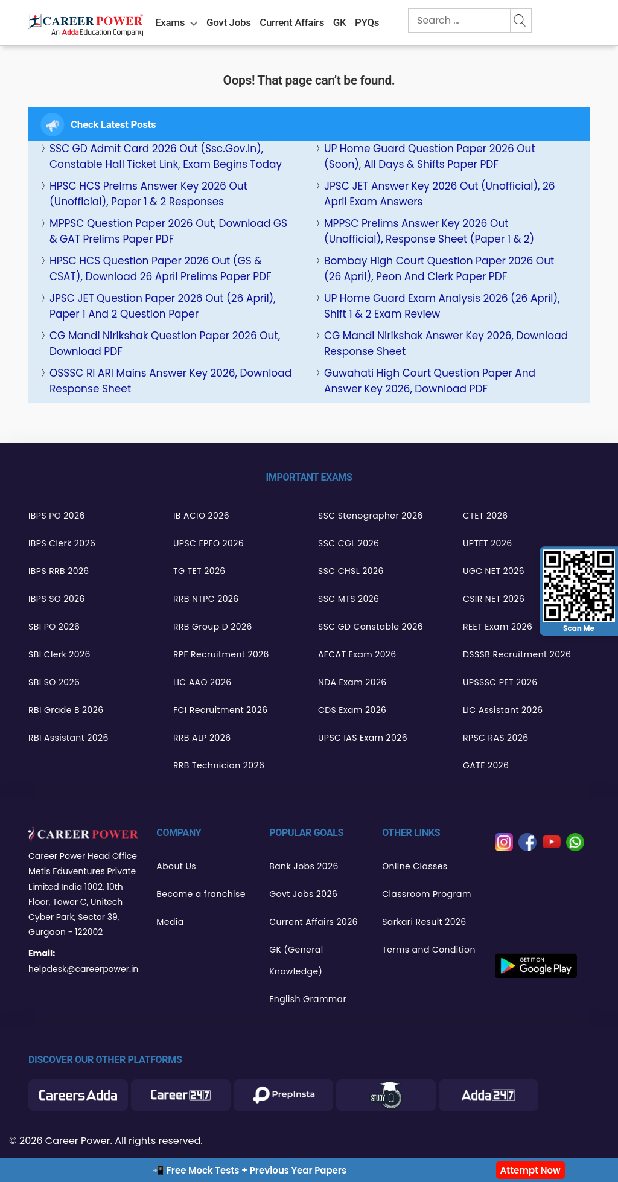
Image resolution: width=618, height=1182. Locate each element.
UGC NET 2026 (493, 571)
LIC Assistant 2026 (503, 710)
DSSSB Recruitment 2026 (517, 654)
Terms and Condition (429, 950)
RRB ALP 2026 (202, 738)
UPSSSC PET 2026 (500, 682)
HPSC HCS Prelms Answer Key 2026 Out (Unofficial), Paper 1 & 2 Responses (148, 194)
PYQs (367, 22)
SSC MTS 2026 (348, 599)
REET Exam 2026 (497, 627)
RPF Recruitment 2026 (221, 654)
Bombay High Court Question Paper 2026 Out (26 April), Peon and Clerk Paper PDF (439, 269)
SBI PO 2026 (54, 627)
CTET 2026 (485, 516)
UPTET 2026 (487, 543)
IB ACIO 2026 (201, 516)
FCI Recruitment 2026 (220, 710)
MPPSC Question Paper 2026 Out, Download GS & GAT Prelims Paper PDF (168, 231)
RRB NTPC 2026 (206, 599)
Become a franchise (200, 894)
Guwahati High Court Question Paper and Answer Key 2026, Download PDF (429, 381)
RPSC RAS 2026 (496, 738)
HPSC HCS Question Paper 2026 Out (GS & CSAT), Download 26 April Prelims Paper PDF (160, 269)
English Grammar (307, 999)
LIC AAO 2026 (202, 682)
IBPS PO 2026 (56, 516)
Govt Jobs (228, 22)
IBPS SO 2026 (56, 599)
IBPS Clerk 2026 (61, 543)
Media (169, 922)
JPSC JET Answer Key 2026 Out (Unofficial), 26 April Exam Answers (439, 194)
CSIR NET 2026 (493, 599)
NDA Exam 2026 (352, 682)
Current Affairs (292, 22)
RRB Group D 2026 (212, 627)
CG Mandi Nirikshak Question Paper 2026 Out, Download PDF (164, 343)
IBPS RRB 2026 (58, 571)
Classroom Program (426, 894)
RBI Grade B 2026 (66, 710)
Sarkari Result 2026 (424, 922)
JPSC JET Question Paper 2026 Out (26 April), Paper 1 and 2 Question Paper (162, 306)
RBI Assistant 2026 (68, 738)
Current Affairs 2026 (313, 922)
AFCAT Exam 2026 (357, 654)
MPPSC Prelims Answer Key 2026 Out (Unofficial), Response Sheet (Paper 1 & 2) (429, 231)
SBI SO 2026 (54, 682)
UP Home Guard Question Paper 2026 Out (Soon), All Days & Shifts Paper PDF (429, 156)
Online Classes (414, 866)
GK (339, 22)
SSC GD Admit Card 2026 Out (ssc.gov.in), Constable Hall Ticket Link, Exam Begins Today (165, 156)
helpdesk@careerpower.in (83, 969)
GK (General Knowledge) (296, 960)
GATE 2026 (486, 765)
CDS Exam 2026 (352, 710)
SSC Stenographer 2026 (370, 516)
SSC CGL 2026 (348, 543)
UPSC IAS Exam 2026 (362, 738)
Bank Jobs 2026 (304, 866)
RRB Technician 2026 (218, 765)
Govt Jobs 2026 (303, 894)
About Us (176, 866)
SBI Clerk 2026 (59, 654)
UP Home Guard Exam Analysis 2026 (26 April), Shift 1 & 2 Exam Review (442, 306)
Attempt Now (530, 1170)
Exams (170, 22)
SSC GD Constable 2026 (370, 627)
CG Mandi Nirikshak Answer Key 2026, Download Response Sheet (446, 343)
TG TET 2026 (199, 571)
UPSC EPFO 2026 (208, 543)
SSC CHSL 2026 (351, 571)
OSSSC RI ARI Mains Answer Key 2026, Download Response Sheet (170, 381)
